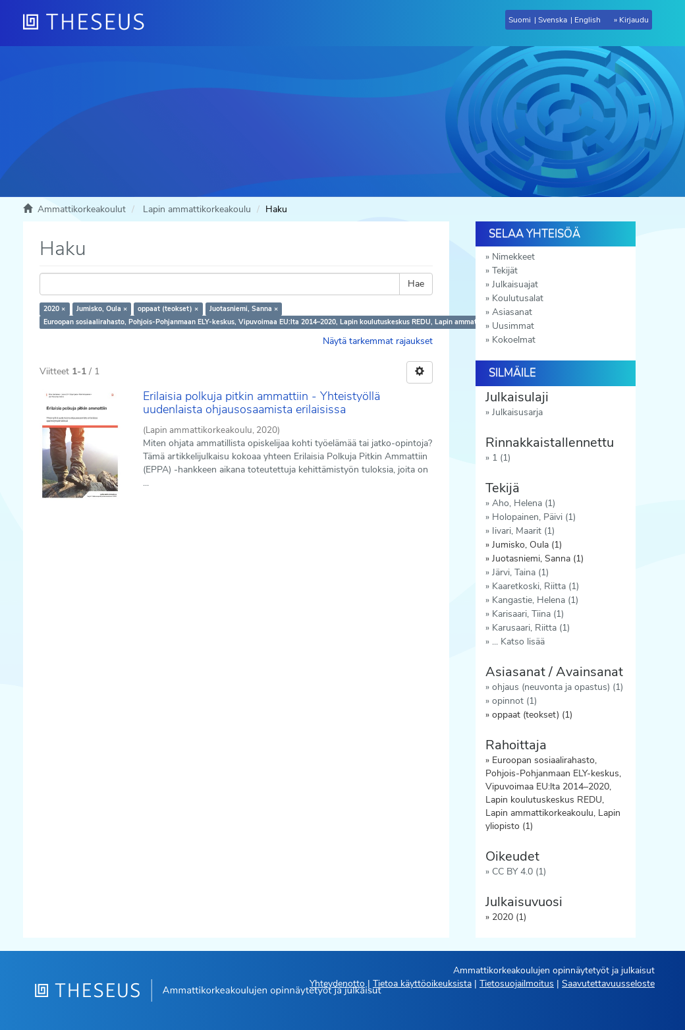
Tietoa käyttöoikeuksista (422, 983)
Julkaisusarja (517, 412)
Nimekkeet (513, 256)
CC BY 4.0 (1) (519, 871)
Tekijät (505, 270)
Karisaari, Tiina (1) (528, 614)
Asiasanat (512, 312)
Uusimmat (513, 326)
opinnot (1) (514, 701)
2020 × (54, 309)
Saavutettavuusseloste (608, 983)
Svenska (552, 19)
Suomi (519, 19)
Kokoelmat (513, 339)
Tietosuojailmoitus (517, 983)
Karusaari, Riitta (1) (531, 627)
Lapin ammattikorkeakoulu (197, 209)
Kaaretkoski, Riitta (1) (535, 586)
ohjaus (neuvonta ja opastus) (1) (557, 687)
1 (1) (501, 457)
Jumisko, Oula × (101, 309)
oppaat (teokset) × (168, 309)
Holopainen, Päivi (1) (534, 517)
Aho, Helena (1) (523, 503)
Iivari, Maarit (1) (523, 531)
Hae (416, 283)
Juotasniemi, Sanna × (243, 309)
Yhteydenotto (337, 983)
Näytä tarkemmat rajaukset (378, 341)
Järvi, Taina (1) (520, 572)
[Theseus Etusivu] (89, 23)
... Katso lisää (518, 641)
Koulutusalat (517, 298)
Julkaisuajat (515, 284)
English (587, 19)
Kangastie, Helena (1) (535, 600)
